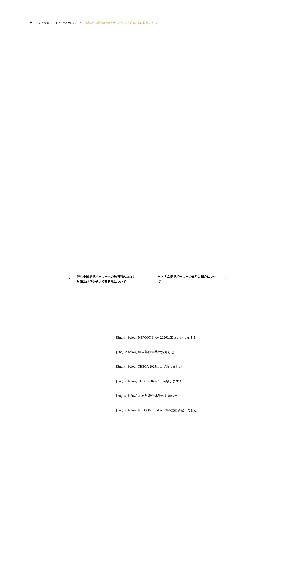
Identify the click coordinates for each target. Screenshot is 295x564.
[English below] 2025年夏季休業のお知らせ (146, 395)
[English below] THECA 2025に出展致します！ (149, 381)
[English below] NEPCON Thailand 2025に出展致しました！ (158, 410)
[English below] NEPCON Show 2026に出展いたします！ (156, 337)
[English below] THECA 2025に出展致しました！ (151, 366)
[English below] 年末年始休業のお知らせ (145, 352)
